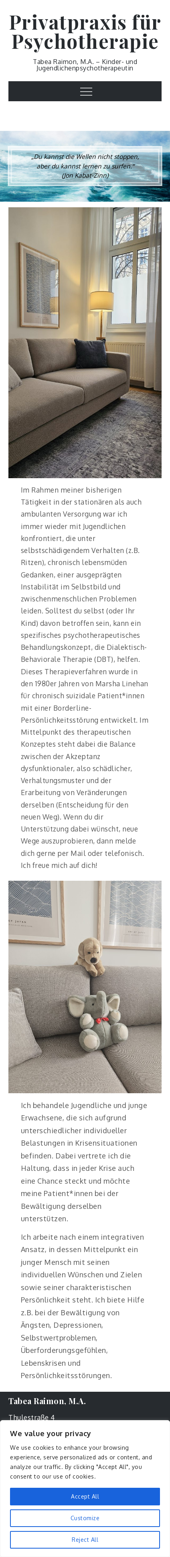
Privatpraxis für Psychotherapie (85, 31)
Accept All (85, 1496)
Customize (85, 1518)
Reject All (85, 1539)
